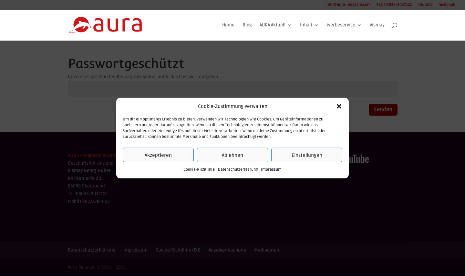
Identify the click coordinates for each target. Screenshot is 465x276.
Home (228, 25)
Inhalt (306, 25)
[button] (339, 106)
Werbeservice (341, 25)
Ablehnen (232, 155)
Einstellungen (307, 155)
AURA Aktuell (272, 25)
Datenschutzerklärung (238, 169)
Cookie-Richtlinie (199, 169)
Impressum (271, 169)
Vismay (377, 25)
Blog (247, 25)
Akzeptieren (158, 155)
